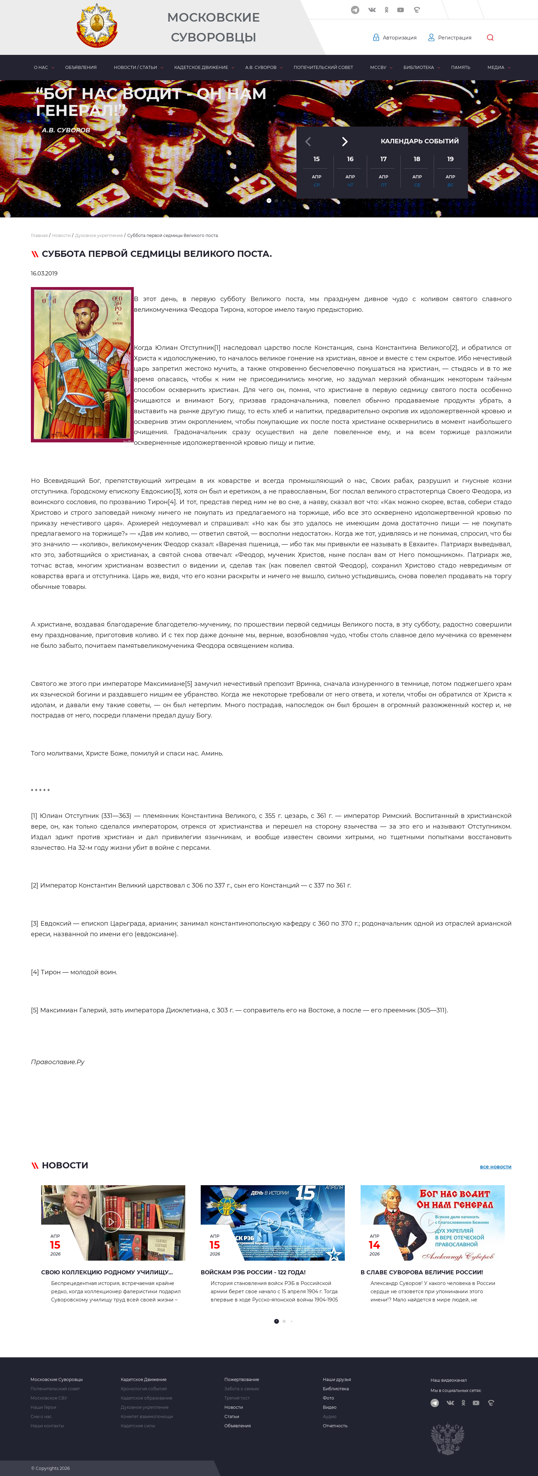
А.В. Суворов (261, 67)
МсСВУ (378, 67)
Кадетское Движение (143, 1380)
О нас (41, 67)
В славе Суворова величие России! (422, 1272)
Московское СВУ (49, 1398)
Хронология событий (144, 1389)
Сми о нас (41, 1417)
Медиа (496, 67)
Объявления (81, 67)
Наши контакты (47, 1426)
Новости (233, 1407)
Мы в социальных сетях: (456, 1390)
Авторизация (400, 38)
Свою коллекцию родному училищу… (107, 1272)
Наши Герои (43, 1407)
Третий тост (237, 1398)
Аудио (330, 1417)
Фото (328, 1398)
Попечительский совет (323, 67)
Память (460, 67)
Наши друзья (337, 1380)
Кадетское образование (146, 1398)
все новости (496, 1167)
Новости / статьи (135, 67)
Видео (330, 1407)
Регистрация (454, 38)
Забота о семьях (241, 1389)
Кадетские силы (138, 1426)
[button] (269, 200)
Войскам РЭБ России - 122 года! (253, 1272)
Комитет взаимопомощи (147, 1417)
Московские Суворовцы (213, 27)
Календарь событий (420, 141)
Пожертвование (241, 1380)
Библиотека (419, 67)
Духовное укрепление (144, 1407)
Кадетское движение (201, 67)
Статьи (231, 1417)
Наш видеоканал (449, 1380)
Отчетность (335, 1426)
